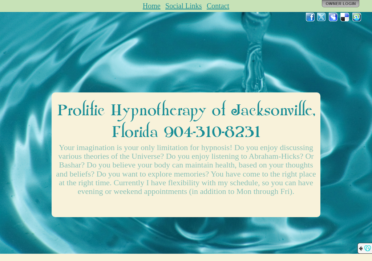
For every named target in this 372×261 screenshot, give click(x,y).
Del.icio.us (345, 17)
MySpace (333, 17)
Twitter (322, 17)
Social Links (183, 6)
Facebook (310, 17)
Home (152, 6)
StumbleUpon (357, 17)
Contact (218, 6)
